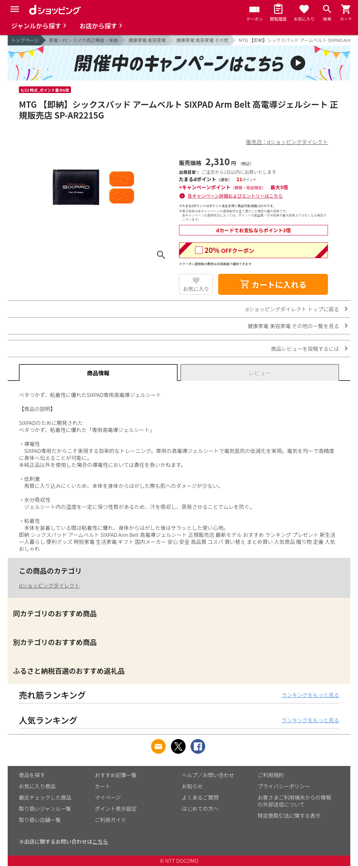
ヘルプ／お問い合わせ (208, 775)
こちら (100, 841)
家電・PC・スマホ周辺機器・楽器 (83, 40)
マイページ (108, 797)
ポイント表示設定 (116, 808)
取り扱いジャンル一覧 (45, 808)
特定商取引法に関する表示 (289, 815)
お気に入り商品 (37, 786)
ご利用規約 (271, 775)
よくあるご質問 (200, 797)
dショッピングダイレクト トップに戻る (292, 309)
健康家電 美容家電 (147, 40)
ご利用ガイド (110, 819)
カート (102, 786)
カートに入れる (273, 284)
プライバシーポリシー (284, 786)
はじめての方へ (200, 808)
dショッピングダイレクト (49, 585)
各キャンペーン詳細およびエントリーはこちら (235, 195)
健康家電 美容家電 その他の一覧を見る (293, 325)
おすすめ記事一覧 (116, 775)
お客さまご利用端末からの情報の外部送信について (294, 801)
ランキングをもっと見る (310, 694)
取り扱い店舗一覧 (40, 819)
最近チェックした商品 (45, 797)
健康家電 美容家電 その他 (202, 40)
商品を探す (32, 775)
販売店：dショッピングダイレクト (287, 141)
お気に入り (196, 288)
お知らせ (192, 786)
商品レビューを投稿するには (305, 348)
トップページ (24, 40)
